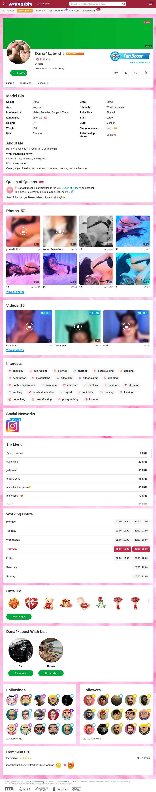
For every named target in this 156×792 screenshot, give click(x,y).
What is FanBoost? (140, 62)
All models (8, 11)
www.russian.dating (36, 782)
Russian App (90, 10)
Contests (74, 11)
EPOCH (57, 782)
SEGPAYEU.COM (70, 782)
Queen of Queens (71, 188)
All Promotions (58, 10)
